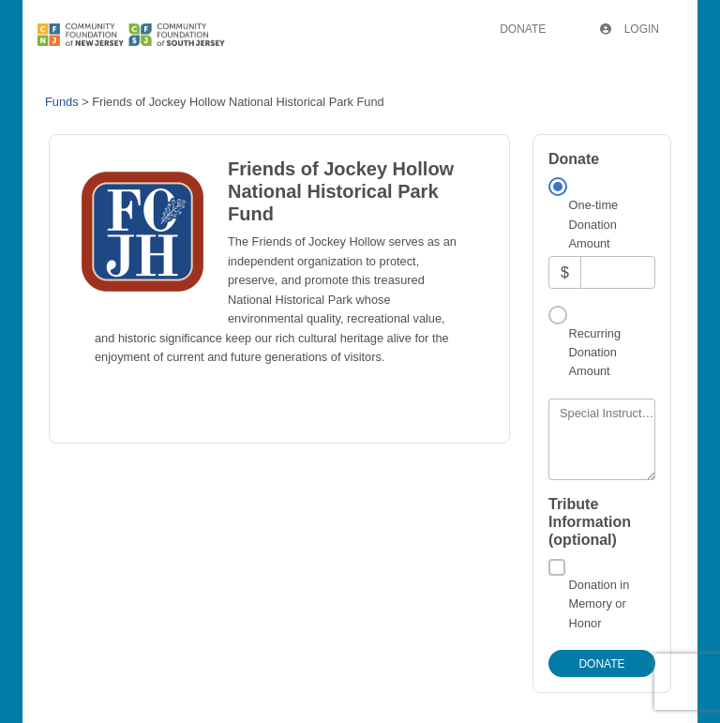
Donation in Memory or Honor (599, 604)
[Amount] (617, 272)
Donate (523, 29)
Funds (62, 102)
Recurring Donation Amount (595, 352)
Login (629, 29)
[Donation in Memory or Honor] (556, 567)
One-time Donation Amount (594, 224)
